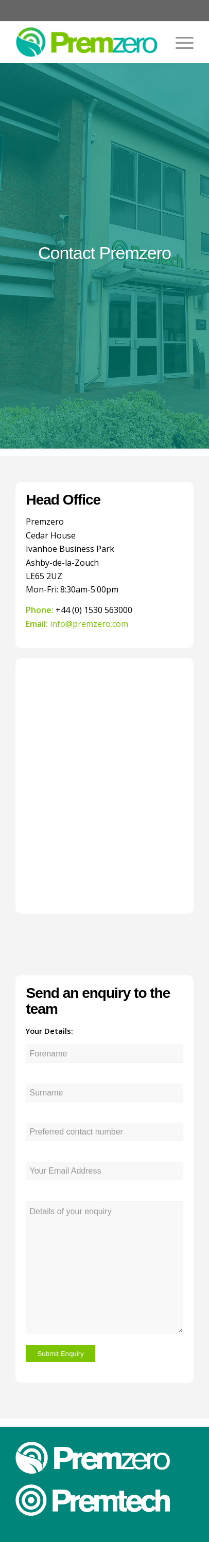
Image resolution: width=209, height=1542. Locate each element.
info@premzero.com (79, 6)
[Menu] (179, 42)
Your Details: (49, 1031)
